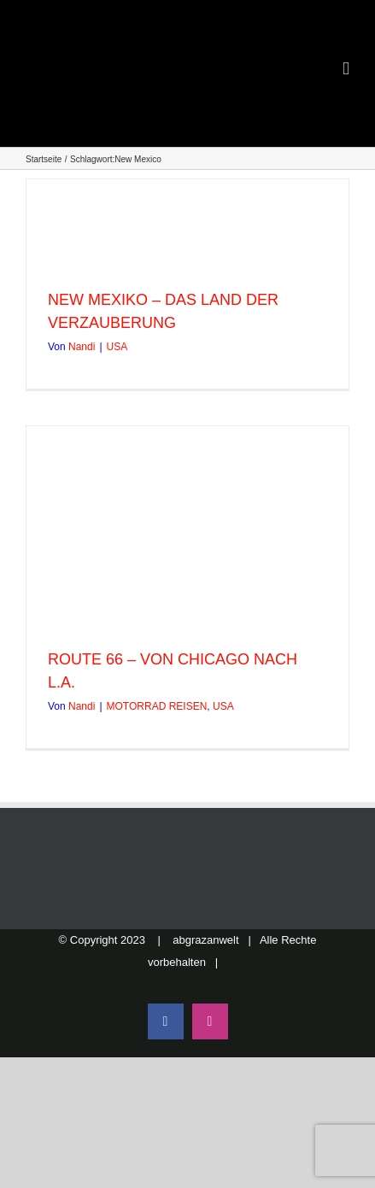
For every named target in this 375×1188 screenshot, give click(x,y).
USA (117, 347)
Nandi (81, 347)
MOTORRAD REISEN (157, 706)
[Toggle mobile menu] (346, 69)
